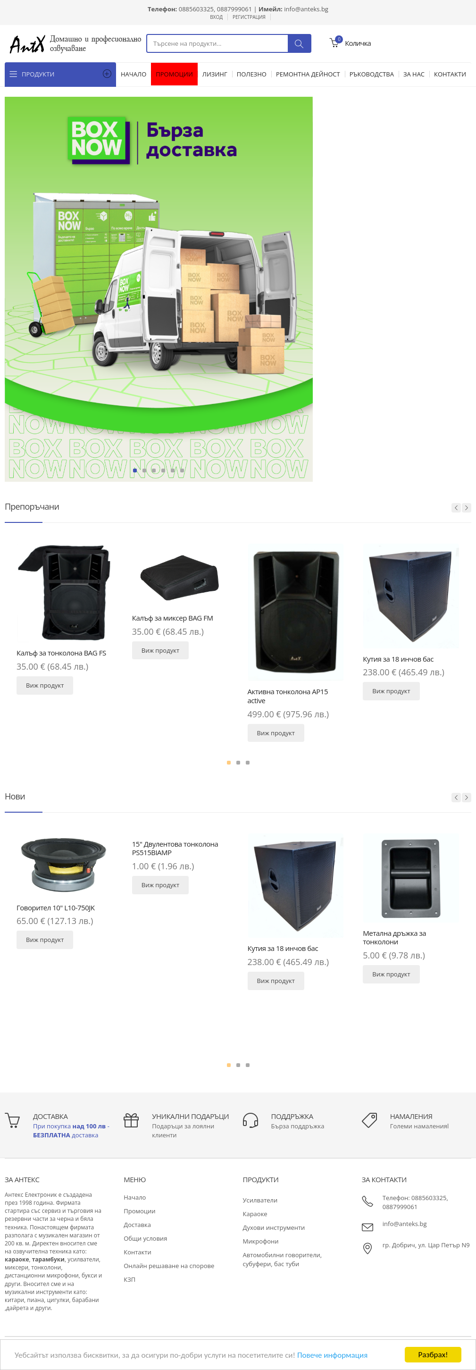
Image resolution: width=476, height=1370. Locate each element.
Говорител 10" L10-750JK (55, 907)
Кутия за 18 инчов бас (398, 659)
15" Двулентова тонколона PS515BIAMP (175, 848)
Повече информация (332, 1356)
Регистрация (249, 17)
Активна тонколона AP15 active (288, 696)
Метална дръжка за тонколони (394, 937)
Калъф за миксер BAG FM (172, 617)
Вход (216, 17)
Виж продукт (45, 685)
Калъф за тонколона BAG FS (61, 652)
